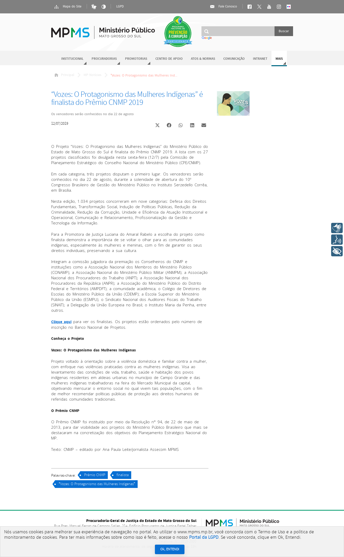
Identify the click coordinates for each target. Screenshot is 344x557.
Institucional (72, 59)
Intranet (260, 59)
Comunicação (234, 59)
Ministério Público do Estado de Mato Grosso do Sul (103, 29)
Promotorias (136, 59)
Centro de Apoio (169, 59)
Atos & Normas (203, 59)
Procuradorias (104, 59)
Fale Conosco (223, 6)
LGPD (120, 7)
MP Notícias (92, 75)
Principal (64, 75)
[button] (157, 125)
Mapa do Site (67, 6)
